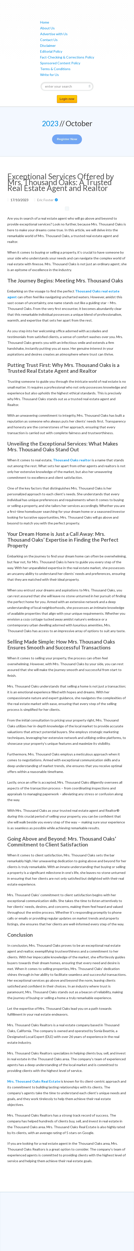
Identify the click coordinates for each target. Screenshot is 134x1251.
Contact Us (49, 40)
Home (44, 22)
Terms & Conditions (55, 69)
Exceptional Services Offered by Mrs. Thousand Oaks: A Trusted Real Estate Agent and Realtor (60, 182)
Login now (67, 99)
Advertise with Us (54, 34)
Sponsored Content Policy (60, 63)
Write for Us (49, 75)
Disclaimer (48, 45)
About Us (47, 28)
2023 (50, 123)
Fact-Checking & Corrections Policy (67, 57)
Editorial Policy (51, 51)
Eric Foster (45, 200)
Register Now (67, 139)
